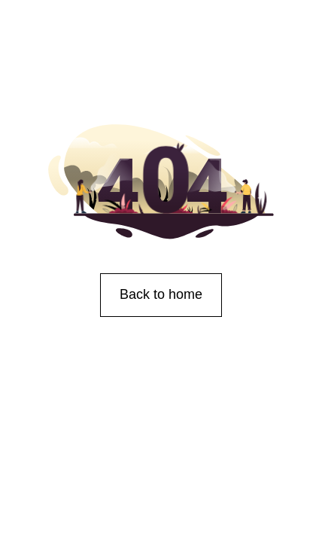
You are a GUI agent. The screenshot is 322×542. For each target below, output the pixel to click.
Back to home (161, 294)
